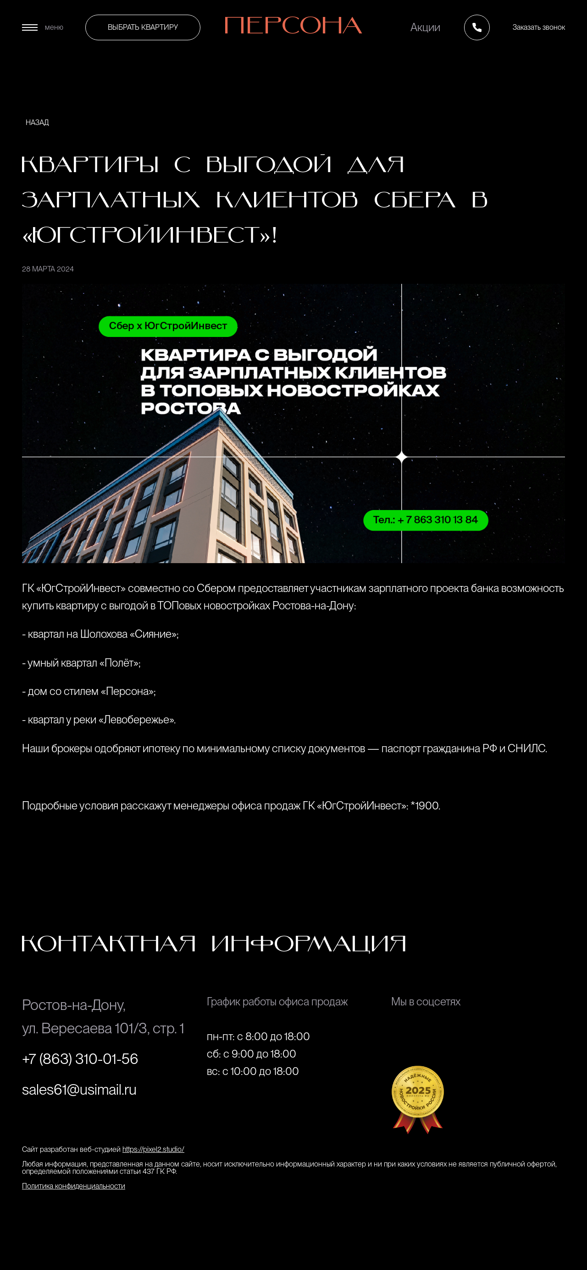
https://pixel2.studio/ (153, 1149)
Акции (425, 27)
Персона (293, 27)
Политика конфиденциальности (73, 1186)
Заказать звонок (539, 27)
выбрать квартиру (143, 27)
